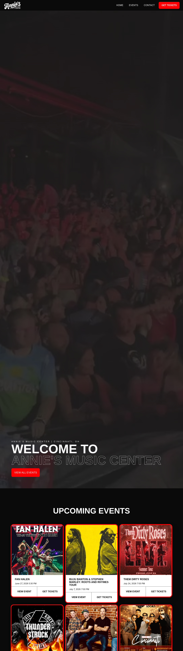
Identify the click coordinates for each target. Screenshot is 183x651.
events (133, 5)
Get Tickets (169, 5)
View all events (25, 472)
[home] (12, 5)
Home (119, 5)
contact (149, 5)
